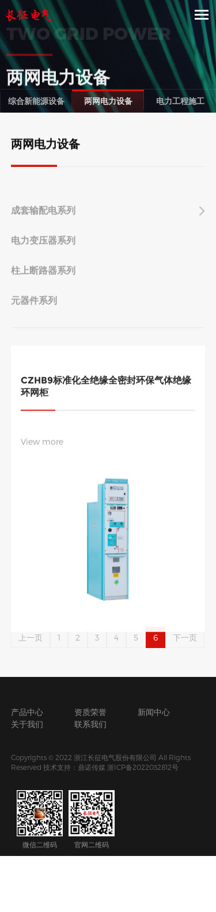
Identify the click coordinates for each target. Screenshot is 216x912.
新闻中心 (154, 712)
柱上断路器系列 (43, 275)
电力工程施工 (180, 101)
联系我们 (90, 724)
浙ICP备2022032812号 (143, 767)
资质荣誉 (90, 712)
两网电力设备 (108, 101)
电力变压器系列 (43, 245)
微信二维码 (40, 819)
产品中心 (27, 712)
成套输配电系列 (43, 215)
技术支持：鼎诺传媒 (74, 767)
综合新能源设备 (36, 101)
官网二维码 (92, 819)
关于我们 (27, 724)
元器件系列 (34, 305)
